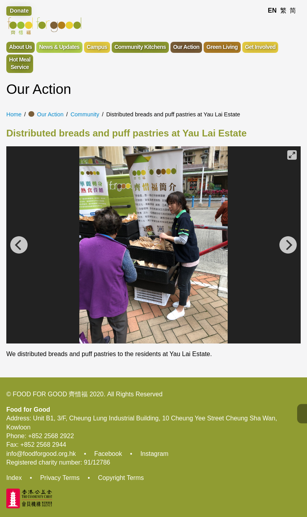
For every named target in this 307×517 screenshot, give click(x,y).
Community (85, 114)
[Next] (288, 245)
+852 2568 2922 (51, 436)
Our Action (50, 114)
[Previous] (19, 245)
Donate (19, 10)
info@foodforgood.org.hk (41, 453)
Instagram (154, 453)
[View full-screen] (292, 155)
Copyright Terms (121, 477)
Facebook (108, 453)
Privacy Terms (60, 477)
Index (14, 477)
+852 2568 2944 (43, 444)
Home (13, 114)
